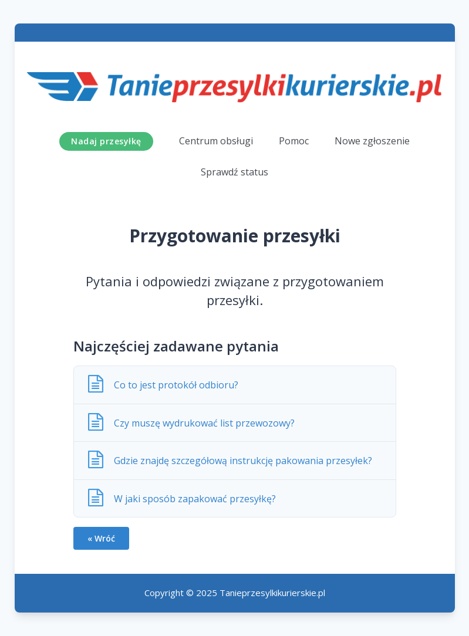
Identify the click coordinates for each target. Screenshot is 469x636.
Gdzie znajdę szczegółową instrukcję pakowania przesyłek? (245, 460)
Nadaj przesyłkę (106, 141)
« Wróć (101, 538)
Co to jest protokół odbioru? (178, 384)
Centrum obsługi (216, 140)
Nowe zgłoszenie (372, 140)
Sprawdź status (234, 171)
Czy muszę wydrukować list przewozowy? (206, 423)
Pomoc (294, 140)
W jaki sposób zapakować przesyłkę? (197, 498)
